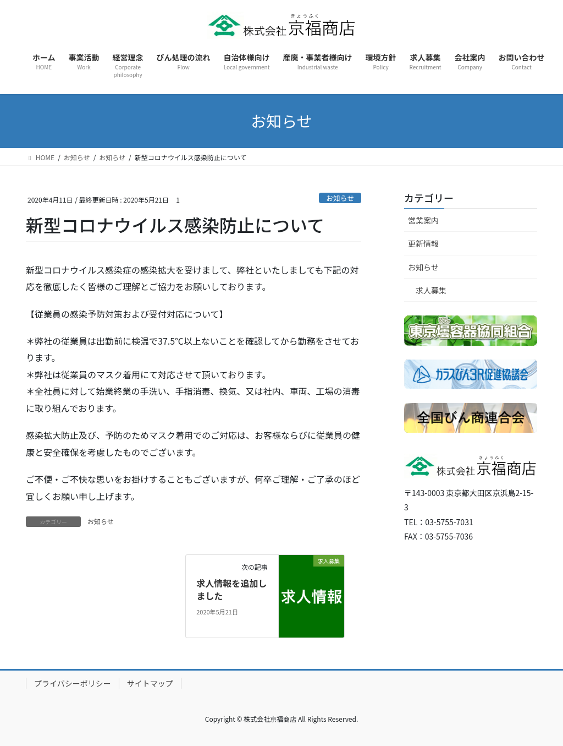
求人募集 (431, 290)
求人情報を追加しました (231, 589)
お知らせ (340, 198)
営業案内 (423, 220)
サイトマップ (150, 683)
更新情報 (423, 243)
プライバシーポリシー (72, 683)
